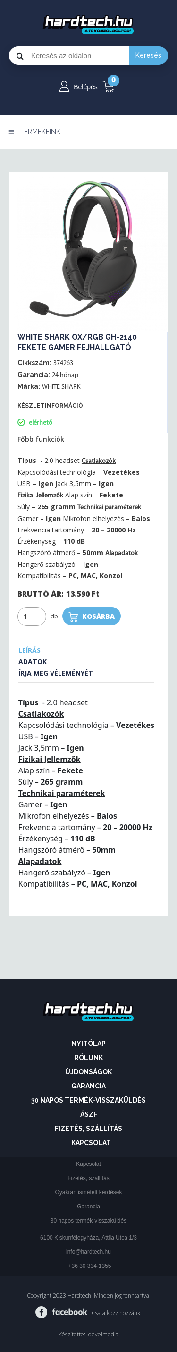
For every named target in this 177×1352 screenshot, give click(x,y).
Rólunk (88, 1057)
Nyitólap (88, 1043)
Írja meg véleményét (55, 672)
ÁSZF (88, 1114)
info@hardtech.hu (88, 1252)
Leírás (29, 650)
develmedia (103, 1334)
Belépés (86, 87)
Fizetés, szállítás (88, 1128)
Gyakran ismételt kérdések (88, 1192)
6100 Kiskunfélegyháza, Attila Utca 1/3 (88, 1237)
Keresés (148, 55)
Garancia (88, 1086)
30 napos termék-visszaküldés (88, 1100)
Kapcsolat (91, 1143)
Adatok (32, 661)
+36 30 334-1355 (89, 1266)
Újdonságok (88, 1072)
